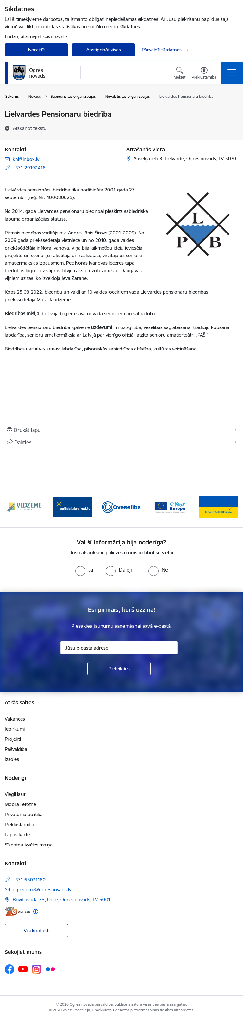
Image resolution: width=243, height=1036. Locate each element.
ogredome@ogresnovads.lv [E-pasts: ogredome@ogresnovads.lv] (42, 889)
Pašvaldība (16, 749)
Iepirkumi (15, 729)
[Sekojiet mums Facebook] (9, 969)
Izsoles (12, 759)
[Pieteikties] (119, 668)
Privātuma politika (24, 814)
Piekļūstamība (19, 824)
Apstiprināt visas (103, 50)
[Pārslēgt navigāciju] (232, 73)
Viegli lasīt (15, 794)
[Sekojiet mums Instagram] (36, 969)
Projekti (13, 739)
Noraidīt (36, 50)
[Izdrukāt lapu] (121, 430)
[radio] (84, 570)
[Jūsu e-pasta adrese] (119, 647)
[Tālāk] (231, 507)
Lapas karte (17, 835)
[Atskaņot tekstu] (30, 128)
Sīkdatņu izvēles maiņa (29, 845)
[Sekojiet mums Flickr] (50, 969)
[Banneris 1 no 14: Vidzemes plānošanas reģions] (24, 506)
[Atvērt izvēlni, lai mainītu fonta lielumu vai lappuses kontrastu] (204, 73)
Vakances (15, 719)
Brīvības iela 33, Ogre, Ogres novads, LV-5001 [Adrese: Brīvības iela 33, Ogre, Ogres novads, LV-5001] (62, 900)
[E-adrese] (17, 911)
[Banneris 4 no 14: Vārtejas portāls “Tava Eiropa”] (170, 506)
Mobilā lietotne (20, 804)
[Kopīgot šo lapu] (121, 442)
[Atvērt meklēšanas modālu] (180, 73)
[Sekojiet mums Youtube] (23, 969)
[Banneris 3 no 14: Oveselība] (121, 506)
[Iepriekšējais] (12, 507)
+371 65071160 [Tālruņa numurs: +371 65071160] (29, 880)
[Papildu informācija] (35, 911)
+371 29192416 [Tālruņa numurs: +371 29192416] (29, 168)
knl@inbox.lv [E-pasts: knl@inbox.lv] (26, 159)
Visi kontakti (36, 930)
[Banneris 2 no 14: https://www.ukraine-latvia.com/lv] (73, 506)
